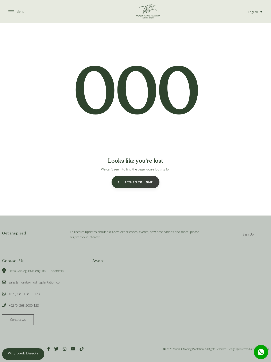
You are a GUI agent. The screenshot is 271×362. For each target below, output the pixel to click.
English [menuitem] (253, 12)
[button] (16, 11)
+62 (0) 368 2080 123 (24, 305)
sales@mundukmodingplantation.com (35, 282)
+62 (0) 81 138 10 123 (24, 294)
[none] (254, 11)
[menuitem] (254, 11)
